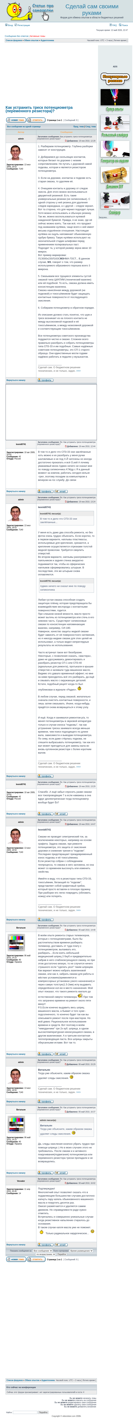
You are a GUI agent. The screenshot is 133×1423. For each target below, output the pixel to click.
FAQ (113, 25)
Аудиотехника (47, 40)
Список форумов (14, 40)
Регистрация (22, 25)
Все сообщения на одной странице (24, 127)
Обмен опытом (31, 40)
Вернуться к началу (16, 380)
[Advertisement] (51, 74)
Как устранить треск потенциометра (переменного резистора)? (39, 109)
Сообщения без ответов (16, 36)
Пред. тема (78, 127)
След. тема (90, 127)
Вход (9, 25)
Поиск (123, 25)
